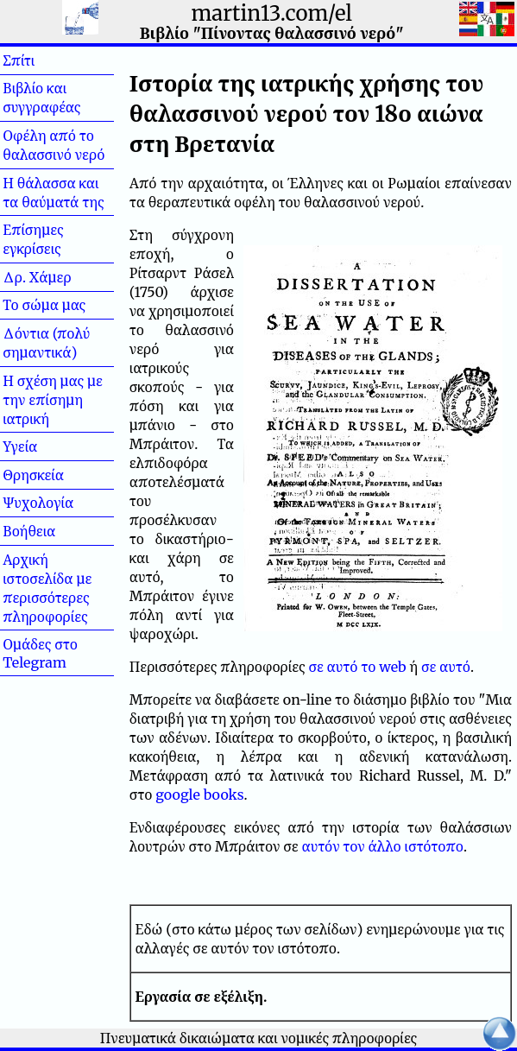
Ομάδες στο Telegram (40, 653)
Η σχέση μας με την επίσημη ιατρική (53, 399)
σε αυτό (445, 666)
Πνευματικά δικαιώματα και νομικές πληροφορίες (259, 1038)
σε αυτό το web (358, 666)
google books (199, 794)
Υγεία (48, 446)
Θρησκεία (33, 475)
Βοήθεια (57, 531)
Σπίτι (47, 60)
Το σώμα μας (44, 304)
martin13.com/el (272, 13)
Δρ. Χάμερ (37, 277)
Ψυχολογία (38, 502)
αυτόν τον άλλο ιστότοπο (382, 846)
